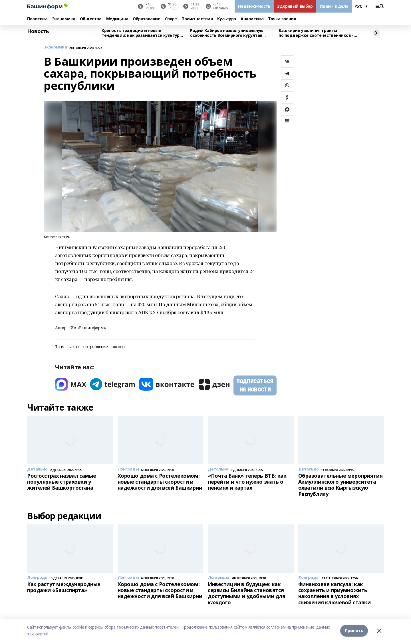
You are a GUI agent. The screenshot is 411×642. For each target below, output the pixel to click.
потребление (95, 346)
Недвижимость (254, 6)
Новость (38, 31)
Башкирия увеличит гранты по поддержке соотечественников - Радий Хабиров (316, 33)
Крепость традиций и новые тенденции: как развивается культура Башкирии (142, 33)
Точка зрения (282, 19)
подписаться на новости (254, 385)
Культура (226, 19)
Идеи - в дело (334, 6)
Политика (37, 19)
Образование (146, 19)
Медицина (117, 19)
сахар (73, 346)
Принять (354, 630)
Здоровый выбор (295, 6)
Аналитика (252, 19)
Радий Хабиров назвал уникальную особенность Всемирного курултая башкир (226, 33)
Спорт (171, 19)
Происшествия (197, 19)
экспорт (119, 346)
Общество (91, 19)
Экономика (63, 19)
